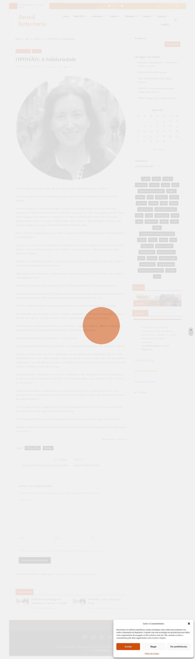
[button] (188, 623)
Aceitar (128, 646)
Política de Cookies (152, 653)
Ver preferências (178, 646)
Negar (153, 646)
